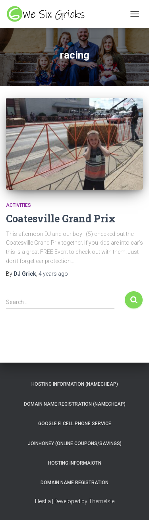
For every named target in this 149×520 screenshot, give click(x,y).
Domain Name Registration (74, 482)
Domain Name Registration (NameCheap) (75, 404)
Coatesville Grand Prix (61, 218)
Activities (18, 205)
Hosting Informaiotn (74, 463)
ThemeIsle (101, 501)
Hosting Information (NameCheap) (74, 384)
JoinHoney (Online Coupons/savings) (75, 443)
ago (53, 274)
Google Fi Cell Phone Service (74, 423)
